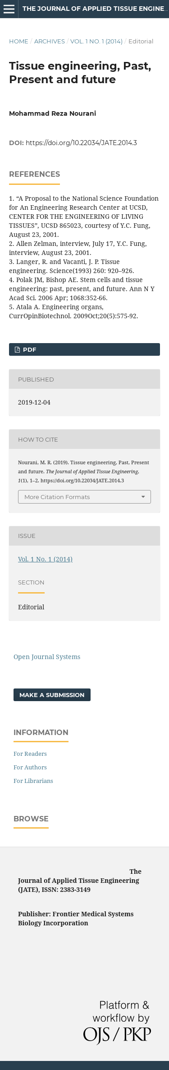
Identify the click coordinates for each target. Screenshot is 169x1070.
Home (18, 41)
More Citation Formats (57, 496)
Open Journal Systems (47, 656)
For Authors (30, 767)
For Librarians (33, 781)
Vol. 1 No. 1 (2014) (96, 41)
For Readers (30, 753)
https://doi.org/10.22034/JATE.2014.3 (81, 143)
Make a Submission (52, 694)
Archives (49, 41)
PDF (28, 349)
